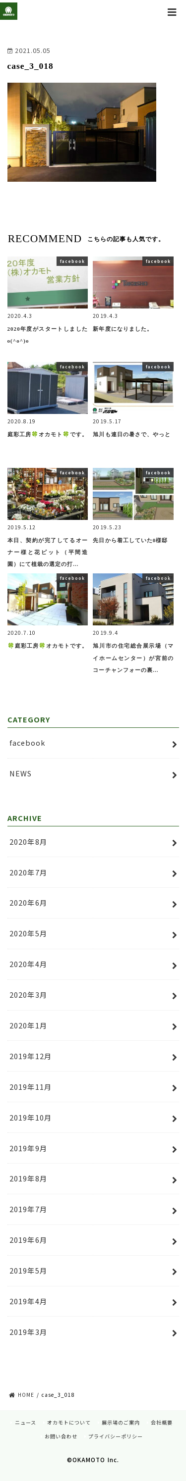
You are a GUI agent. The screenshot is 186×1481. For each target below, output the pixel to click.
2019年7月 (28, 1209)
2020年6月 (28, 902)
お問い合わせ (61, 1436)
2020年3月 (28, 994)
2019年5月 (28, 1270)
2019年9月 (28, 1148)
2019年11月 (30, 1086)
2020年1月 (28, 1025)
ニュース (25, 1422)
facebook (27, 742)
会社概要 (162, 1422)
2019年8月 (28, 1178)
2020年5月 (28, 933)
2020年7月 (28, 872)
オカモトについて (69, 1422)
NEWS (20, 773)
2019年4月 (28, 1301)
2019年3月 (28, 1332)
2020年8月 (28, 841)
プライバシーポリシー (115, 1436)
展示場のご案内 (121, 1422)
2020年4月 (28, 964)
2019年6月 (28, 1239)
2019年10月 (30, 1117)
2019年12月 (30, 1056)
